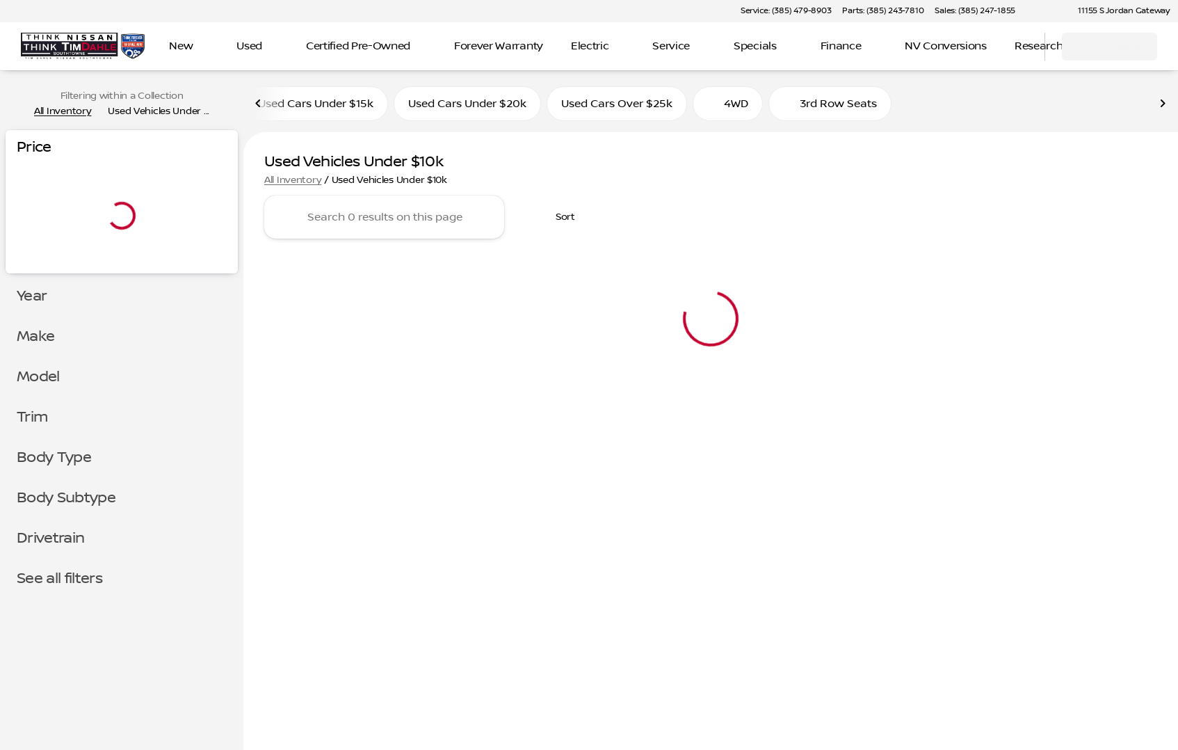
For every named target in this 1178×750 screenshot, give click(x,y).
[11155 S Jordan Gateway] (1117, 11)
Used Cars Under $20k (467, 103)
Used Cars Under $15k (315, 103)
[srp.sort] (557, 217)
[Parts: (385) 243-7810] (882, 11)
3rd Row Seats (830, 103)
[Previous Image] (258, 103)
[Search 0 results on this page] (384, 217)
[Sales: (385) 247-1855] (975, 11)
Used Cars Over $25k (616, 103)
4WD (727, 103)
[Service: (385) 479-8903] (786, 11)
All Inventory (292, 180)
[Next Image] (1162, 103)
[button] (1046, 11)
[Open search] (1017, 46)
